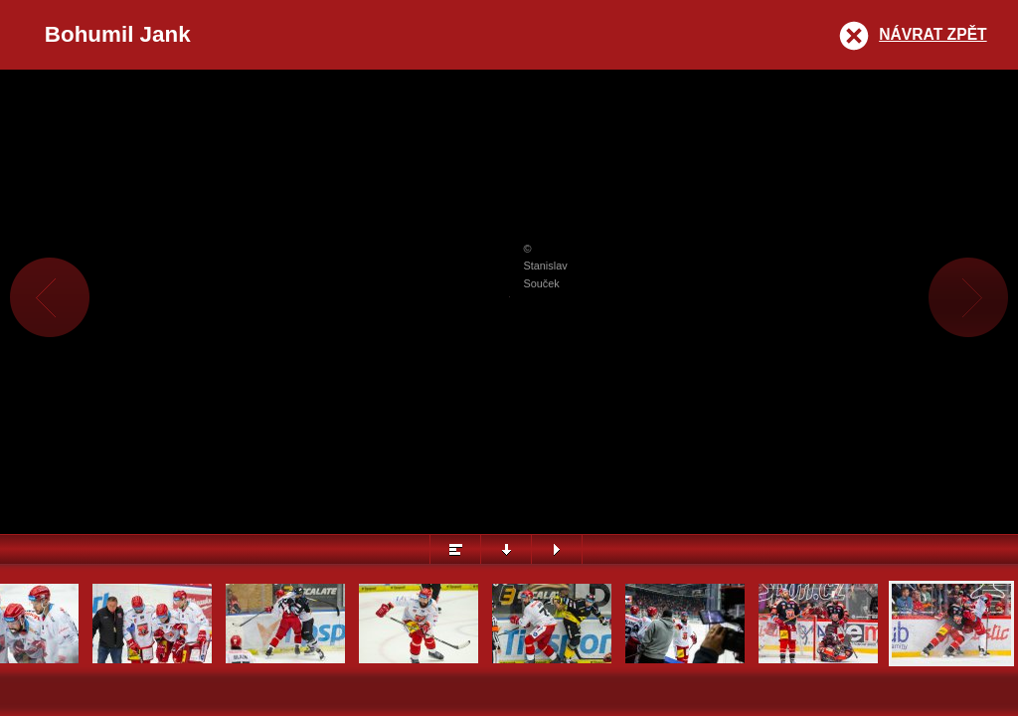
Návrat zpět (932, 34)
